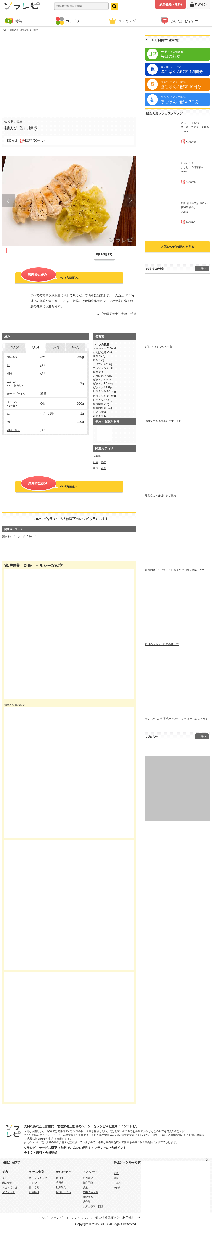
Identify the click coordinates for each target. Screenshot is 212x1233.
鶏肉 (103, 462)
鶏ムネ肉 (12, 357)
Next (129, 200)
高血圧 (60, 1177)
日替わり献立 (196, 1134)
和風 (103, 468)
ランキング (122, 20)
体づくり (34, 1187)
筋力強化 (88, 1177)
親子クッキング (38, 1177)
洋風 (116, 1178)
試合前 (86, 1201)
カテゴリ (68, 21)
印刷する (106, 254)
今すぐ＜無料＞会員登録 (40, 1152)
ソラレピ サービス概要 (40, 1147)
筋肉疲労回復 (90, 1192)
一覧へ (202, 268)
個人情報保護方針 (107, 1217)
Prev (8, 200)
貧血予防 (88, 1182)
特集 (13, 20)
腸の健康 (7, 1182)
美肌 (98, 456)
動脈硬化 (61, 1187)
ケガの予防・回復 (93, 1206)
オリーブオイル (16, 393)
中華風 (117, 1182)
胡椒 (9, 373)
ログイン (198, 4)
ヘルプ (43, 1217)
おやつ (33, 1182)
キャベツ (12, 401)
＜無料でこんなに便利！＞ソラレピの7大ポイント (92, 1147)
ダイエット (8, 1192)
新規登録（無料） (171, 4)
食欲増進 (88, 1197)
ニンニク (12, 381)
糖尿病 (60, 1182)
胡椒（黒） (13, 430)
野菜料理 (34, 1192)
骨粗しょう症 (63, 1192)
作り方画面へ (49, 277)
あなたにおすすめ (179, 20)
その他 (117, 1187)
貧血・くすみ (10, 1187)
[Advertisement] (42, 73)
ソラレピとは (59, 1217)
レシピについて (82, 1217)
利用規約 (128, 1217)
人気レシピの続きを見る (177, 246)
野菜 (95, 462)
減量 (85, 1187)
